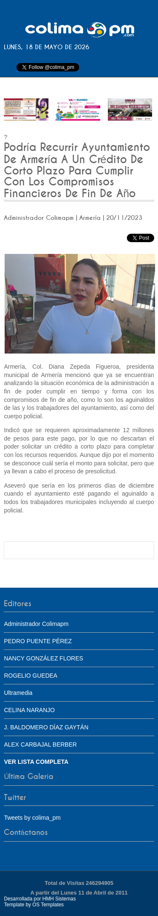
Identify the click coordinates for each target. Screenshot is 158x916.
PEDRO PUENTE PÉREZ (38, 641)
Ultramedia (18, 692)
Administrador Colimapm (36, 623)
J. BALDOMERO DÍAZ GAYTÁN (46, 727)
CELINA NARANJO (29, 710)
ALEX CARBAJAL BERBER (40, 744)
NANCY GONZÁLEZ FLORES (43, 658)
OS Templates (48, 905)
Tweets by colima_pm (32, 817)
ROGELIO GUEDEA (30, 675)
